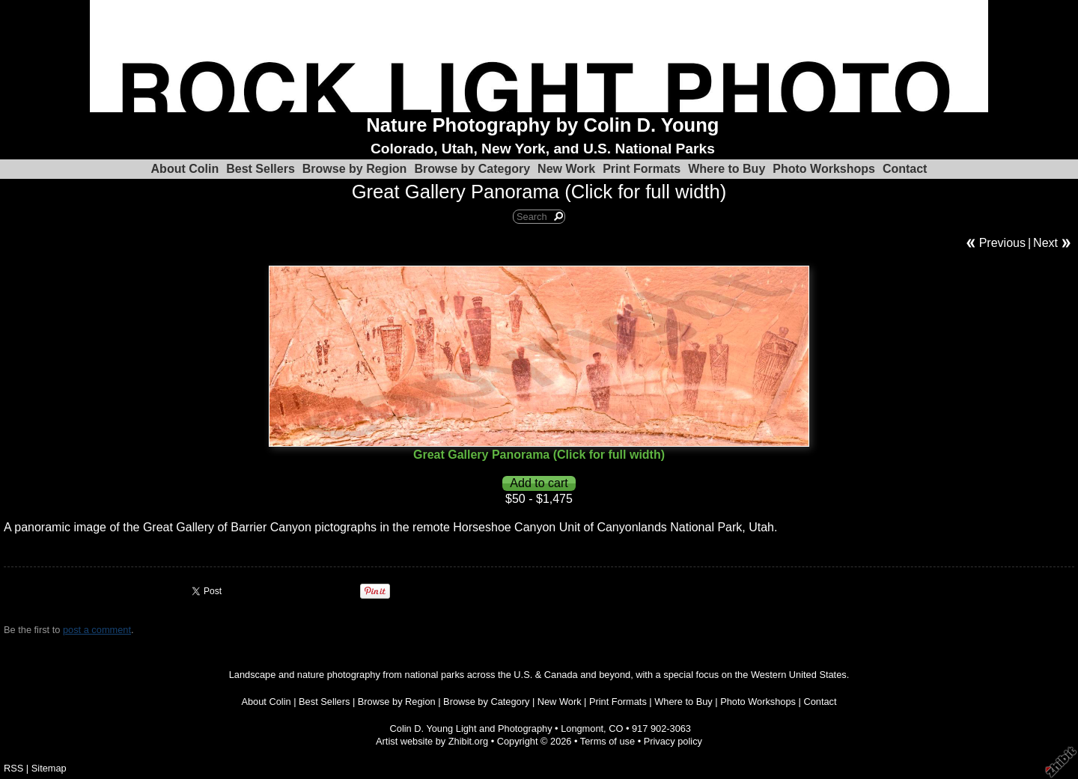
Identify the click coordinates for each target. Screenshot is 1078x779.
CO (616, 728)
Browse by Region (354, 168)
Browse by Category (472, 168)
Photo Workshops (824, 168)
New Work (566, 168)
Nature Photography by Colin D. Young (542, 124)
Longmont (582, 728)
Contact (905, 168)
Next (1045, 242)
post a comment (97, 629)
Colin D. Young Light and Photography (471, 728)
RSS (13, 768)
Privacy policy (673, 741)
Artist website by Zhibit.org (432, 741)
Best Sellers (260, 168)
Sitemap (49, 768)
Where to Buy (726, 168)
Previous (1002, 242)
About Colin (185, 168)
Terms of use (607, 741)
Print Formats (641, 168)
